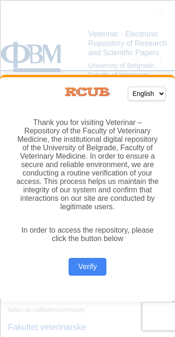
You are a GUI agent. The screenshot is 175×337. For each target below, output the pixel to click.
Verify (87, 267)
